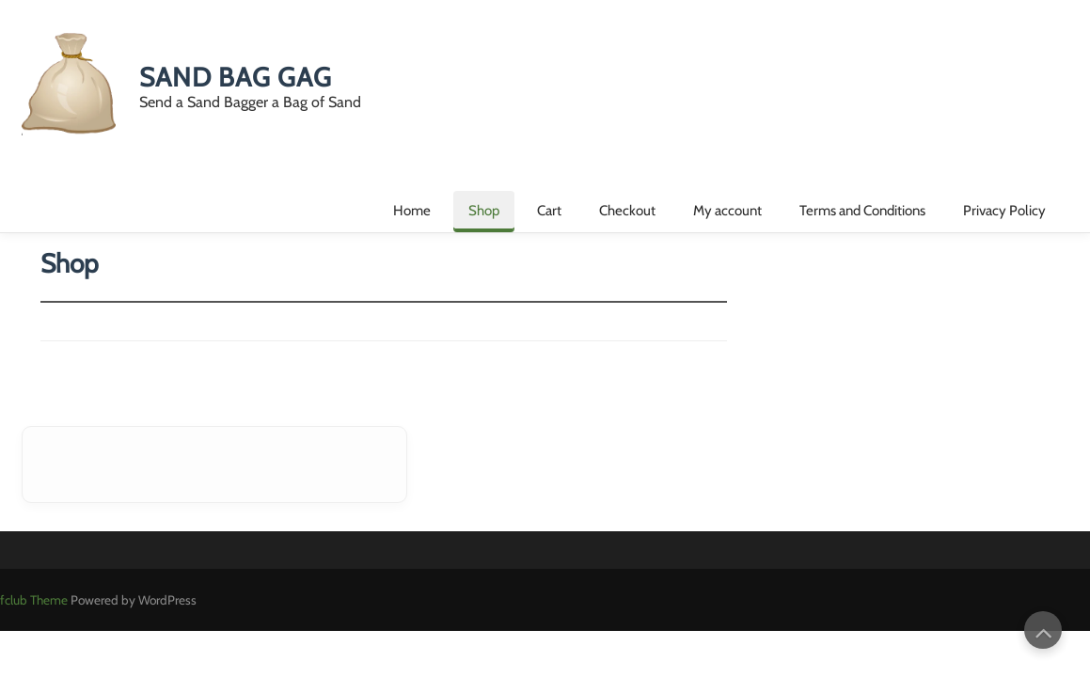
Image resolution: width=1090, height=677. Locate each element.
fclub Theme (35, 599)
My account (727, 210)
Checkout (627, 210)
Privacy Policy (1004, 210)
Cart (549, 210)
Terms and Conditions (862, 210)
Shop (483, 210)
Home (412, 210)
